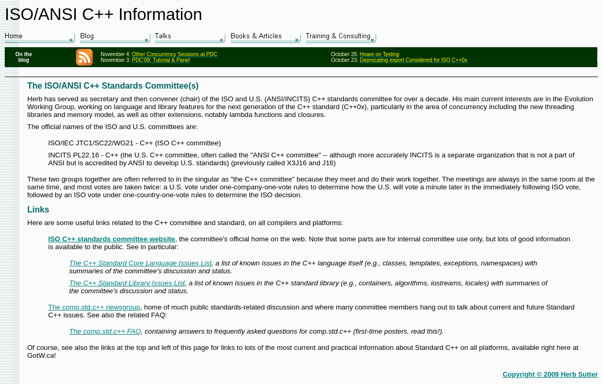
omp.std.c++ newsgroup (102, 307)
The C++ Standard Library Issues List (127, 283)
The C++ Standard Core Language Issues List (140, 263)
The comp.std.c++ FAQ (105, 331)
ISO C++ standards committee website (111, 239)
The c (56, 307)
